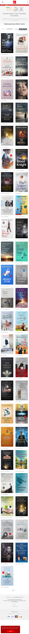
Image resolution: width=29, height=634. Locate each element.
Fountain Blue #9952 (18, 494)
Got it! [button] (10, 631)
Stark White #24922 (18, 170)
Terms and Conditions (10, 599)
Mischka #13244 (3, 332)
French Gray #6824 (4, 540)
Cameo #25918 (17, 100)
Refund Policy (19, 599)
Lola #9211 (2, 100)
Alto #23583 (2, 355)
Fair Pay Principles (20, 600)
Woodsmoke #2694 (4, 471)
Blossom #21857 (17, 309)
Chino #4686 (17, 425)
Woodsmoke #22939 (4, 401)
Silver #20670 (17, 378)
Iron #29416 (17, 193)
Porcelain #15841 (3, 216)
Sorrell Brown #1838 (18, 517)
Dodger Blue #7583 (4, 286)
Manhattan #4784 (3, 425)
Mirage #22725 (3, 54)
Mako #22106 (17, 77)
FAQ (4, 600)
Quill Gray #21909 (3, 309)
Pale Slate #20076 (18, 540)
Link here (16, 20)
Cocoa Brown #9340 (18, 147)
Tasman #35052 (17, 355)
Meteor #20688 (3, 448)
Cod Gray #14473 (3, 239)
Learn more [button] (15, 628)
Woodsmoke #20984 (4, 193)
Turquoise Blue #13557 (18, 216)
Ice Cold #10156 (17, 332)
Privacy (16, 599)
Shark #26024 (3, 378)
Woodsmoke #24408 (18, 239)
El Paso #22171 (3, 147)
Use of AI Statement (14, 601)
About (6, 600)
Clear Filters (16, 28)
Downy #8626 (17, 262)
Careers (24, 600)
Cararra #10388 (3, 494)
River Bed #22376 (3, 262)
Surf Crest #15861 (18, 448)
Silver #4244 (17, 401)
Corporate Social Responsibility (12, 600)
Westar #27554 (3, 170)
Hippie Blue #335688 (18, 471)
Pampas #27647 (17, 54)
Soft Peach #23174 (3, 77)
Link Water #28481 (3, 587)
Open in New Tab (23, 29)
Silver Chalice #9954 (18, 286)
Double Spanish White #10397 (5, 517)
